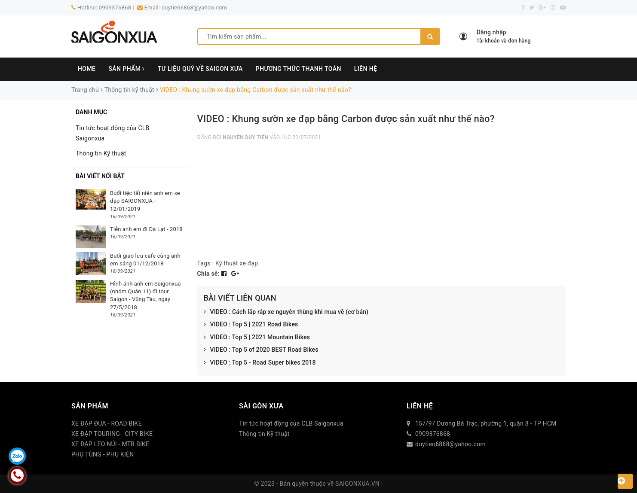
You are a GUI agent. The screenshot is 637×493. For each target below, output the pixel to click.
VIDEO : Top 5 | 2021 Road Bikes (251, 324)
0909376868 (115, 7)
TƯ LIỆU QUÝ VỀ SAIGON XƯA (200, 68)
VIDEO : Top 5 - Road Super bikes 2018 (260, 363)
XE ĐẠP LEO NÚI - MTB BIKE (110, 444)
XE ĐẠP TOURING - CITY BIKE (112, 433)
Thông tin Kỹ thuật (101, 153)
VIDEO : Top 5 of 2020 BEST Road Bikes (261, 350)
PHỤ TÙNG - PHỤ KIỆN (102, 454)
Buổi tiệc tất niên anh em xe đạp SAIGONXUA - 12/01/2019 (145, 201)
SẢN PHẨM (126, 68)
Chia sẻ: (208, 273)
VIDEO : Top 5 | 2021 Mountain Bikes (257, 337)
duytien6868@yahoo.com (194, 7)
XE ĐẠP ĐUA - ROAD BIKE (106, 423)
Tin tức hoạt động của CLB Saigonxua (113, 133)
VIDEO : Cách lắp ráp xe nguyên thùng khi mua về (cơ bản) (286, 312)
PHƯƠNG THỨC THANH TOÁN (298, 68)
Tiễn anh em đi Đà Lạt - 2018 (146, 229)
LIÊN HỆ (365, 68)
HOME (86, 68)
